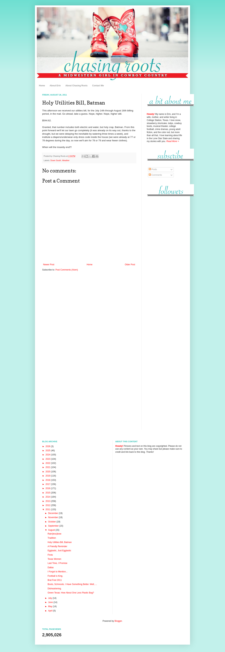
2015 (48, 492)
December (53, 513)
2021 (48, 467)
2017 (48, 484)
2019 (48, 475)
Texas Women (54, 559)
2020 (48, 471)
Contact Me (98, 85)
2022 (48, 463)
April (50, 610)
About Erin (55, 85)
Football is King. (55, 576)
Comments (155, 175)
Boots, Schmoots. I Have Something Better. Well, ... (72, 584)
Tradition (52, 538)
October (52, 521)
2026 (48, 446)
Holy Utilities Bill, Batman (60, 542)
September (53, 526)
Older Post (130, 264)
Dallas (51, 567)
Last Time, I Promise (57, 563)
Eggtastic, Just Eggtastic (59, 550)
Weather (66, 160)
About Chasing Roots (76, 85)
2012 (48, 505)
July (50, 598)
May (50, 606)
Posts (153, 169)
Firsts (50, 555)
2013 (48, 501)
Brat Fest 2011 (55, 580)
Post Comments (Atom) (66, 270)
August (52, 530)
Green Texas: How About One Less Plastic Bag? (71, 592)
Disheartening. (54, 588)
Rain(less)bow (54, 534)
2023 (48, 459)
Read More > (172, 141)
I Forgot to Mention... (58, 571)
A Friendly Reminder (57, 546)
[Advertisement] (165, 254)
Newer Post (48, 264)
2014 (48, 497)
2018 (48, 480)
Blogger (118, 621)
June (50, 602)
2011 (48, 509)
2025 (48, 450)
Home (42, 85)
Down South (55, 160)
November (53, 517)
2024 (48, 454)
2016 (48, 488)
